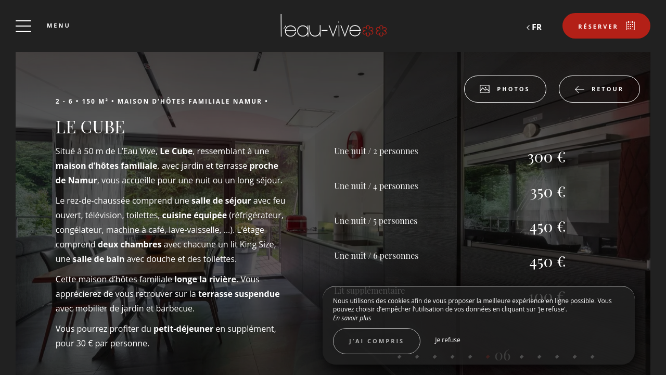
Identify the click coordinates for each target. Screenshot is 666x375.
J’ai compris (376, 341)
